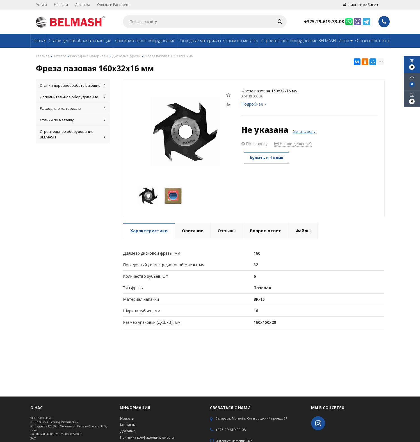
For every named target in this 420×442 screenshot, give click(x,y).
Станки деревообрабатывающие (80, 40)
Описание (192, 230)
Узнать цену (304, 131)
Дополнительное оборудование (145, 40)
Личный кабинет (360, 4)
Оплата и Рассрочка (114, 4)
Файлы (303, 230)
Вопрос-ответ (265, 230)
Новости (61, 4)
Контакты (380, 40)
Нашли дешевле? (293, 143)
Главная (38, 40)
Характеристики (149, 230)
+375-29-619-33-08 (324, 22)
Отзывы (362, 40)
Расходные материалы (200, 40)
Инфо (346, 40)
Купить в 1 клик (267, 157)
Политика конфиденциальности (147, 437)
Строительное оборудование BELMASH (298, 40)
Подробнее (254, 104)
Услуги (41, 4)
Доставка (82, 4)
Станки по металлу (240, 40)
